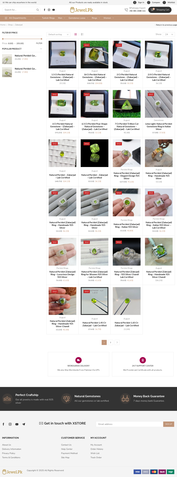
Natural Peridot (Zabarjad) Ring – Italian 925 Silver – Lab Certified (159, 225)
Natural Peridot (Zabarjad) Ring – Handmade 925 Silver (159, 176)
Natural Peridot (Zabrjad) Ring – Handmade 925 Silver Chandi (158, 274)
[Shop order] (58, 34)
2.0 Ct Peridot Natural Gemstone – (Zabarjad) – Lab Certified (158, 77)
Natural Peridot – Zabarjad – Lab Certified (62, 176)
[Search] (37, 10)
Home (2, 24)
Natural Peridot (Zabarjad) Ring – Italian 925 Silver (127, 225)
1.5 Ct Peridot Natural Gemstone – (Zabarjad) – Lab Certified (62, 77)
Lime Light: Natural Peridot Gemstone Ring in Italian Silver (158, 126)
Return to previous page (166, 25)
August (62, 71)
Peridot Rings (127, 169)
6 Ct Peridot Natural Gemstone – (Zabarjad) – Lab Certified (62, 126)
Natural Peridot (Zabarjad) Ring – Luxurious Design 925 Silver (62, 274)
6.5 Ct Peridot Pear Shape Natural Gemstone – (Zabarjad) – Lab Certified (94, 126)
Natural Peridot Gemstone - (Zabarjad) (26, 56)
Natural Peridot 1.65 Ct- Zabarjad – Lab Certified (127, 324)
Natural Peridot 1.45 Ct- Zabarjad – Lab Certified (95, 324)
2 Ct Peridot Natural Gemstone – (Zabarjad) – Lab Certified (126, 77)
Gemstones (159, 120)
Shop (10, 24)
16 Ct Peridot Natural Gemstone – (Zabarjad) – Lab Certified (94, 77)
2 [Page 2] (110, 342)
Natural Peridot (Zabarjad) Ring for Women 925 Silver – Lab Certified (94, 274)
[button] (138, 2)
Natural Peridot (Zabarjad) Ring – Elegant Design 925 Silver (127, 176)
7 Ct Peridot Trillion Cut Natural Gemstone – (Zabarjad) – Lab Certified (126, 126)
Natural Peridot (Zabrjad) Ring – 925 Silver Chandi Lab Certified (126, 274)
